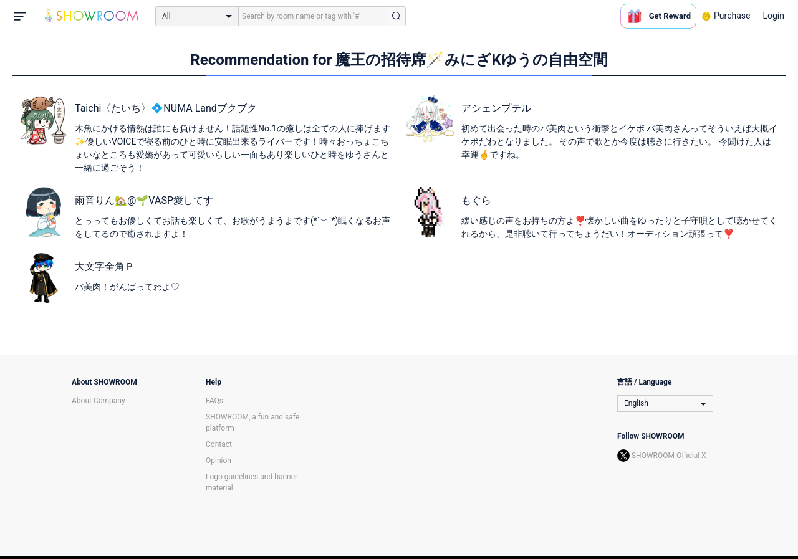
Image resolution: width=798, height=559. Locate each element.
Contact (219, 444)
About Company (98, 400)
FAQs (214, 400)
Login (773, 16)
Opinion (218, 460)
